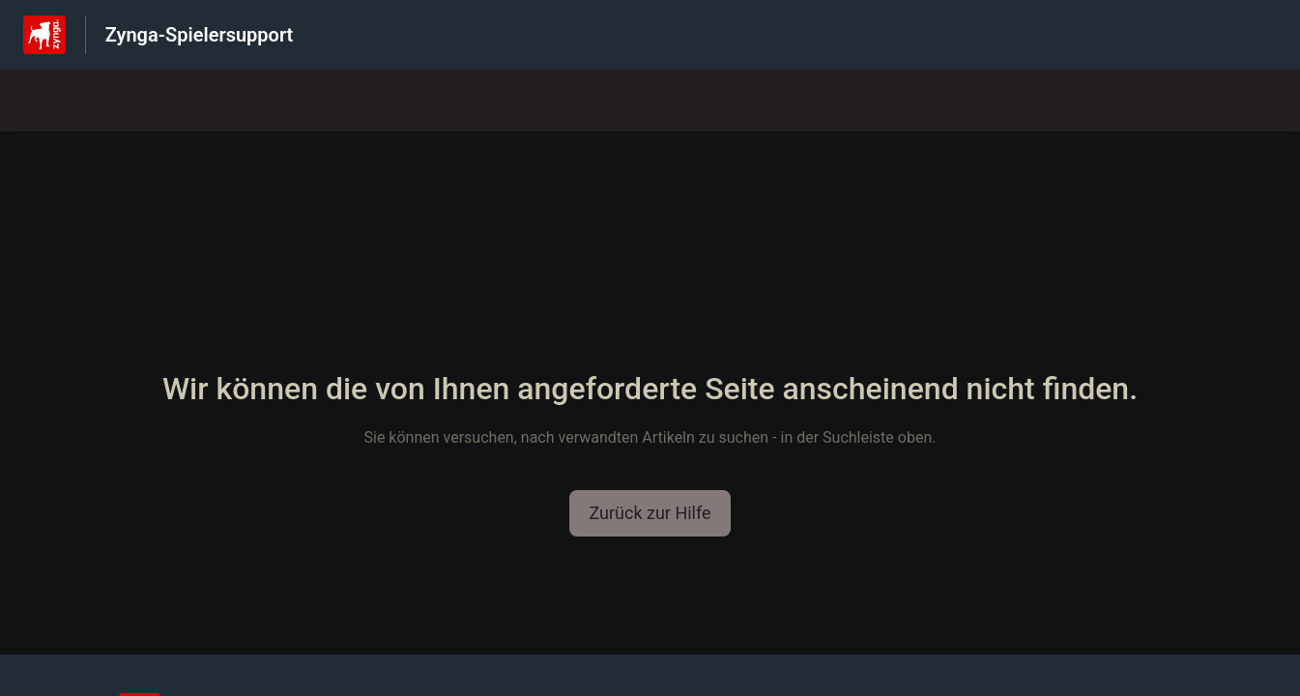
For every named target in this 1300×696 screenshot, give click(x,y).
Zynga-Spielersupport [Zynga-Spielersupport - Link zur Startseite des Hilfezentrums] (199, 34)
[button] (649, 513)
